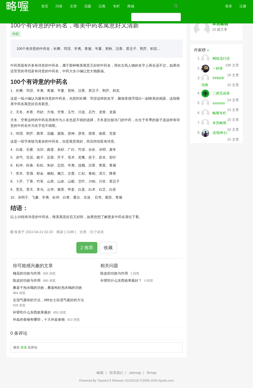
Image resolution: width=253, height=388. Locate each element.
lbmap (151, 373)
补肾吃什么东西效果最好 (32, 312)
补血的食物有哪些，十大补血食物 (39, 319)
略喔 (100, 373)
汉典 (102, 6)
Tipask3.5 (104, 380)
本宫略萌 (220, 24)
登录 (228, 6)
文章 (73, 6)
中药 (15, 34)
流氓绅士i (219, 132)
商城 (130, 6)
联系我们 (116, 373)
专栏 (116, 6)
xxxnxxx (218, 103)
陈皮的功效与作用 (27, 280)
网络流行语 (221, 58)
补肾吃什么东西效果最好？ (121, 280)
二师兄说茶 (221, 93)
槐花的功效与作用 (27, 273)
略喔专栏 (219, 113)
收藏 (108, 247)
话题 (87, 6)
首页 (46, 5)
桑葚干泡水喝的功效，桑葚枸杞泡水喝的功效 (47, 288)
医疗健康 (97, 232)
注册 (242, 6)
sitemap (135, 373)
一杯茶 (217, 68)
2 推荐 (87, 247)
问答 (59, 6)
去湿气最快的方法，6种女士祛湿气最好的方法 (48, 300)
